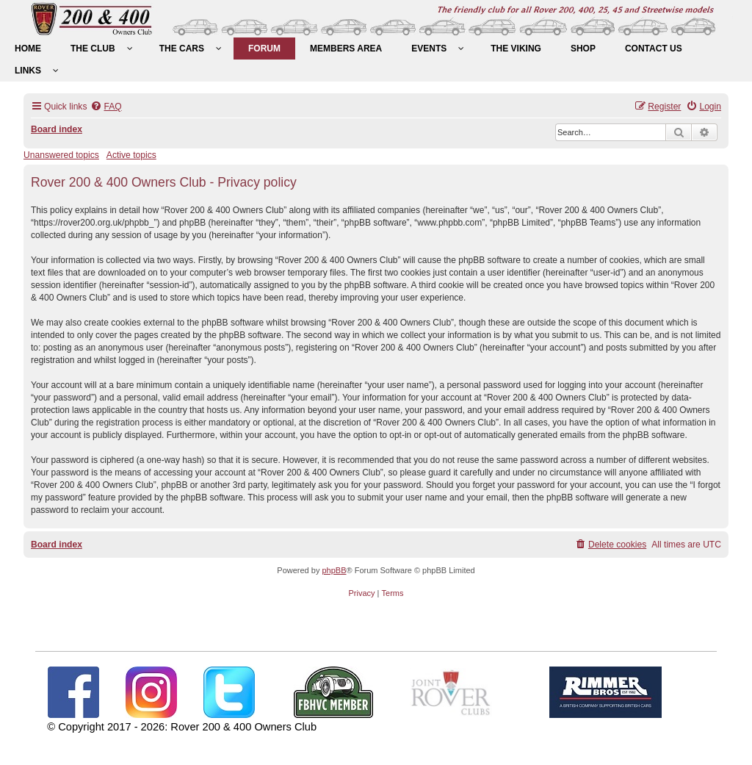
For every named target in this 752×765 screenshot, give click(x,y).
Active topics (131, 155)
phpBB (334, 570)
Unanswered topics (61, 155)
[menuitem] (28, 48)
